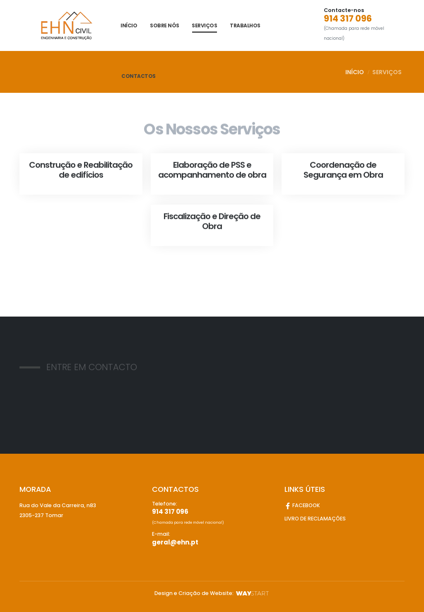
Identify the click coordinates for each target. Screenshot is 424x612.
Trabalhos (245, 25)
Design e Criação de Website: (212, 593)
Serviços (204, 25)
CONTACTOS (138, 76)
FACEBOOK (302, 505)
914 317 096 (348, 19)
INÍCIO (128, 25)
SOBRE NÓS (164, 25)
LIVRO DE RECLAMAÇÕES (315, 518)
